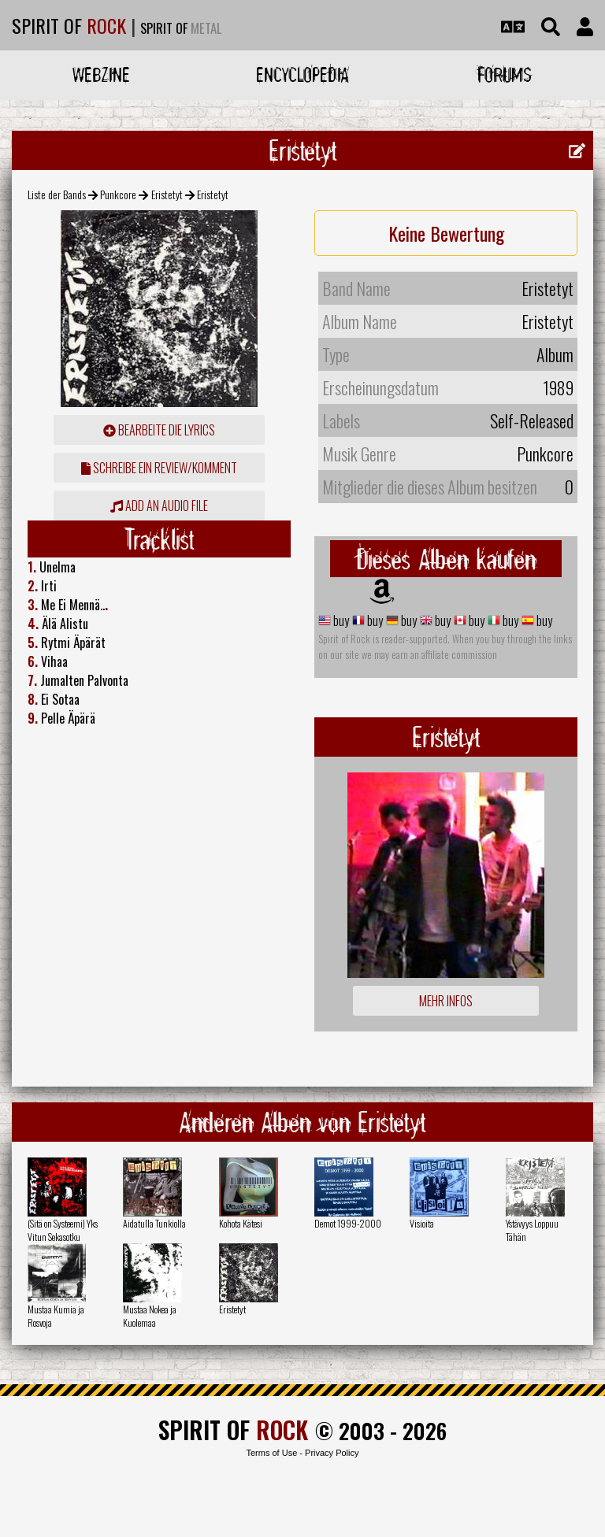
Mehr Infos (446, 1000)
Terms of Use (271, 1452)
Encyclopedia (302, 74)
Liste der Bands (57, 194)
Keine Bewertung (446, 233)
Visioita (422, 1223)
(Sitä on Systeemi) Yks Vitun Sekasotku (63, 1230)
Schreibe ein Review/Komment (159, 467)
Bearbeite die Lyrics (159, 429)
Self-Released (531, 420)
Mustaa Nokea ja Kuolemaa (149, 1315)
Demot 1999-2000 (347, 1223)
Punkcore (118, 194)
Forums (504, 74)
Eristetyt (167, 194)
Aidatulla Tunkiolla (154, 1223)
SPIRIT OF (69, 25)
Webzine (101, 74)
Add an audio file (159, 505)
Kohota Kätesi (240, 1223)
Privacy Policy (331, 1452)
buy (340, 620)
